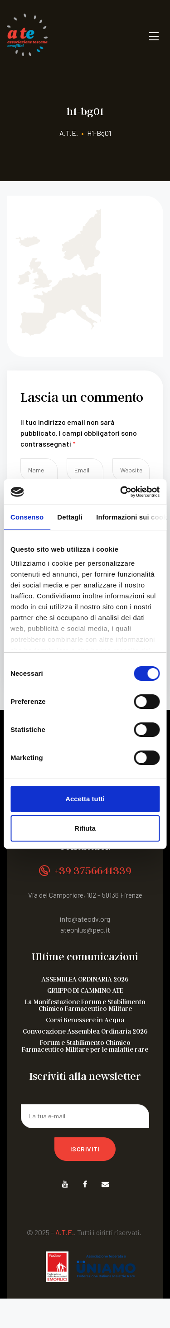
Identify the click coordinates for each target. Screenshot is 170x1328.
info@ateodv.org (85, 918)
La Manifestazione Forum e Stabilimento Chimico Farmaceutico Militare (85, 1005)
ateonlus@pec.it (85, 929)
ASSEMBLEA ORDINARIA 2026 (85, 979)
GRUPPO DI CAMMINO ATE (85, 990)
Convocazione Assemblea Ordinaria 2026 (85, 1031)
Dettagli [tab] (70, 517)
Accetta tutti (85, 799)
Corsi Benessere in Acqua (85, 1019)
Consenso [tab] (27, 517)
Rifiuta (85, 828)
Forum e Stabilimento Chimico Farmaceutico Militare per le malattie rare (85, 1046)
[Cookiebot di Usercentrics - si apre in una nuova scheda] (121, 492)
